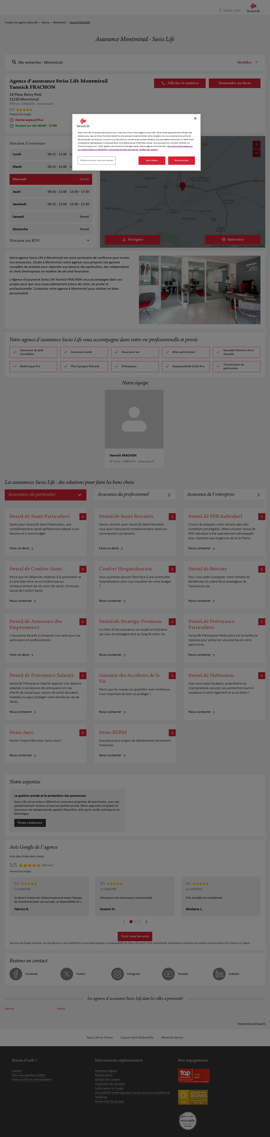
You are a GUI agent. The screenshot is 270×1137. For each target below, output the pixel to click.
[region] (136, 142)
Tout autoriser (182, 160)
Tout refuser (152, 160)
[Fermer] (195, 118)
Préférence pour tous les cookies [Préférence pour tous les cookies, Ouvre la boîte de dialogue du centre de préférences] (96, 160)
